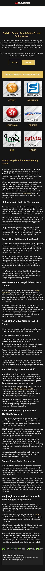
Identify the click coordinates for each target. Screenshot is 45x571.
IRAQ (12, 150)
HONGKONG (12, 125)
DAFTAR (28, 62)
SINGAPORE (32, 100)
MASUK (15, 62)
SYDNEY (12, 100)
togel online (27, 193)
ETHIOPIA (33, 125)
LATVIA (33, 150)
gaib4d (38, 515)
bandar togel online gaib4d (23, 389)
